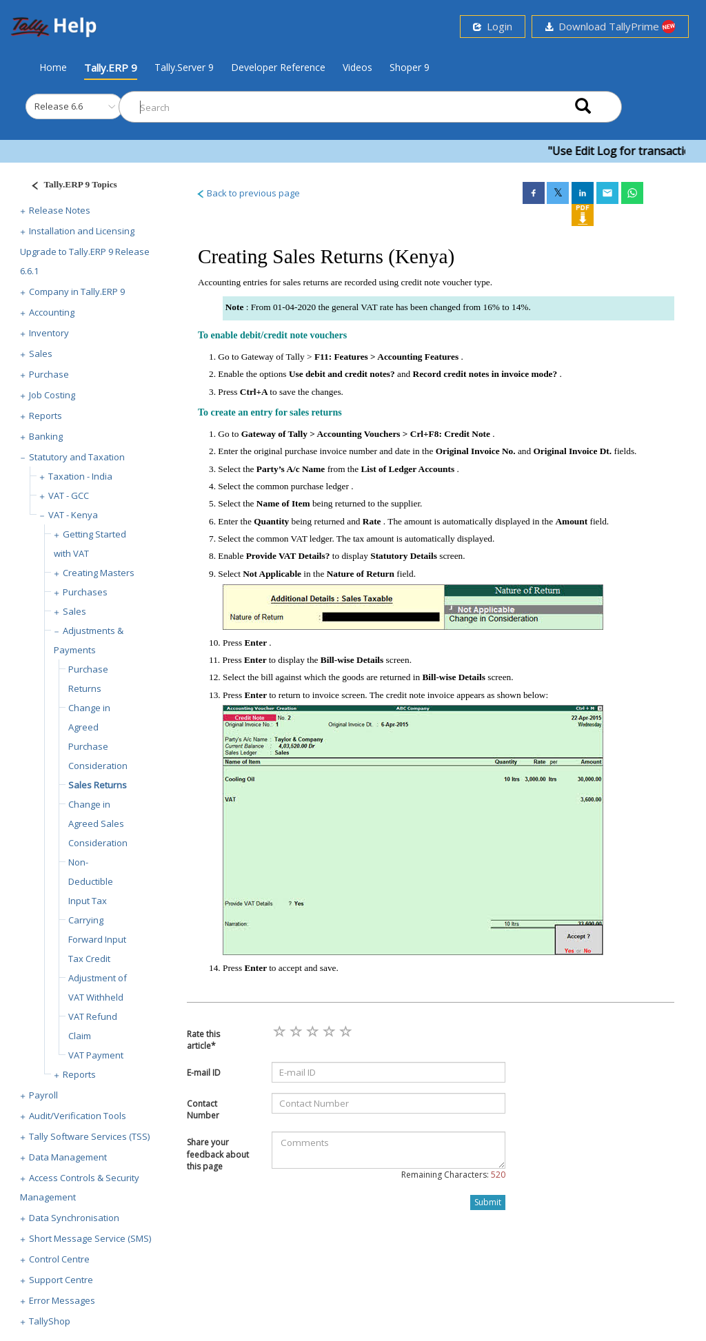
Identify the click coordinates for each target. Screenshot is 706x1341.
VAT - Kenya (73, 515)
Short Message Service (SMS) (90, 1238)
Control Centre (59, 1259)
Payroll (43, 1095)
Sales (40, 353)
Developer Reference (278, 67)
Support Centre (61, 1279)
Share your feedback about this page (218, 1153)
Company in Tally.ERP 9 (77, 291)
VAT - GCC (68, 495)
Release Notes (59, 210)
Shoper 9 (410, 67)
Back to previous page (248, 193)
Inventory (49, 333)
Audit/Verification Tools (77, 1115)
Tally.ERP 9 (110, 67)
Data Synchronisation (74, 1217)
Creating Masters (98, 572)
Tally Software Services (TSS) (89, 1136)
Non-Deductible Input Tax (90, 881)
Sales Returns (97, 785)
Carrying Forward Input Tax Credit (97, 939)
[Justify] (69, 186)
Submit (487, 1202)
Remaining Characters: (453, 1174)
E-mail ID (204, 1072)
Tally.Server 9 (184, 67)
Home (53, 67)
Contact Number (203, 1109)
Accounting (51, 312)
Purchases (85, 592)
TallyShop (49, 1321)
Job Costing (52, 395)
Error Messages (62, 1300)
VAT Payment (95, 1055)
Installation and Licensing (81, 231)
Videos (357, 67)
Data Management (68, 1157)
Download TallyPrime (610, 26)
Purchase (49, 374)
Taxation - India (80, 476)
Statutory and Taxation (77, 457)
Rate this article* (203, 1040)
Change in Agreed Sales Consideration (98, 823)
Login (492, 26)
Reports (45, 415)
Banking (46, 436)
